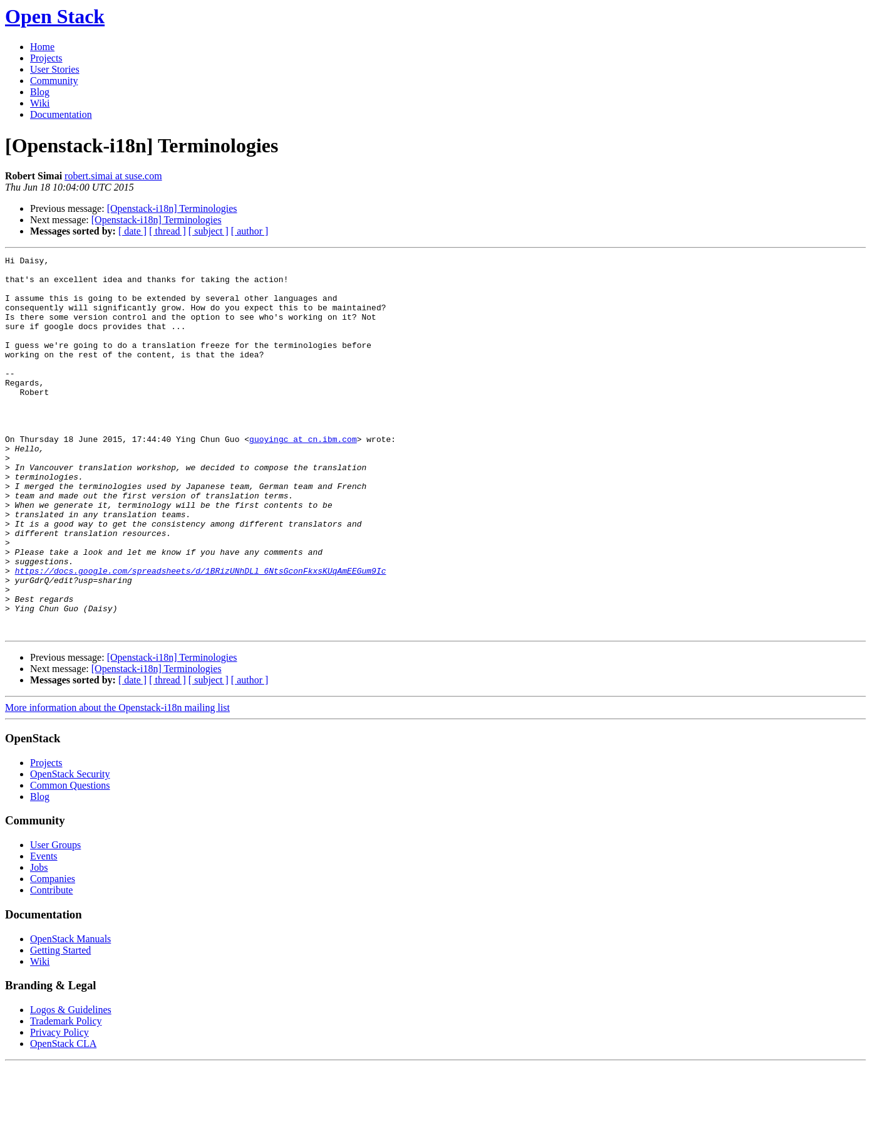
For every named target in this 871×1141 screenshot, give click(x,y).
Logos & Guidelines (70, 1085)
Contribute (51, 965)
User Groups (55, 920)
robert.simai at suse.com (113, 176)
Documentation (61, 114)
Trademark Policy (66, 1096)
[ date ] (132, 231)
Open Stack (55, 16)
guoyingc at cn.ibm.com (303, 476)
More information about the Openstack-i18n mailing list (117, 782)
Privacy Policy (59, 1107)
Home (42, 46)
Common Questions (70, 860)
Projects (46, 58)
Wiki (39, 103)
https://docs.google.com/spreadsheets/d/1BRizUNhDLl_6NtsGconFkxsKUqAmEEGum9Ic (200, 634)
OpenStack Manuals (70, 1014)
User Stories (55, 69)
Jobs (39, 942)
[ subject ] (208, 231)
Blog (39, 92)
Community (54, 80)
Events (44, 931)
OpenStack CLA (63, 1118)
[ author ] (250, 231)
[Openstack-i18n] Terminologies (172, 208)
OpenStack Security (70, 849)
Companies (52, 954)
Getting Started (60, 1025)
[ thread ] (167, 231)
